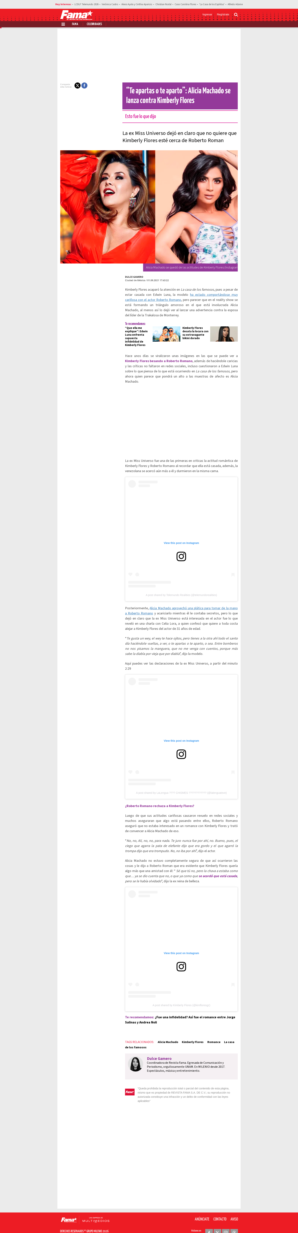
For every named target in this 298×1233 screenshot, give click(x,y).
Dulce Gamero (132, 277)
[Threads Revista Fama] (234, 1223)
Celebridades (94, 24)
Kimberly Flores (190, 1037)
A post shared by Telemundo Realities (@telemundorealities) (181, 589)
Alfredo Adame (235, 4)
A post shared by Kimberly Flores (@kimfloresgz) (181, 1000)
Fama (75, 24)
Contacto (219, 1210)
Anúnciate (202, 1210)
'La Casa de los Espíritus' (211, 4)
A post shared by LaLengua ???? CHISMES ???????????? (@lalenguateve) (181, 785)
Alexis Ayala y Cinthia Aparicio (136, 4)
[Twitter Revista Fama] (217, 1223)
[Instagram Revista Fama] (226, 1223)
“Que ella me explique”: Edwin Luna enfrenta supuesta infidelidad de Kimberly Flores (136, 335)
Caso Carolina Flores (185, 4)
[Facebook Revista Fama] (209, 1223)
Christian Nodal (163, 4)
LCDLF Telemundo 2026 (86, 4)
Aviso (234, 1210)
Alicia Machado (165, 1037)
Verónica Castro (110, 4)
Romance (211, 1037)
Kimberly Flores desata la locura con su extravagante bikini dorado (196, 333)
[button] (75, 85)
